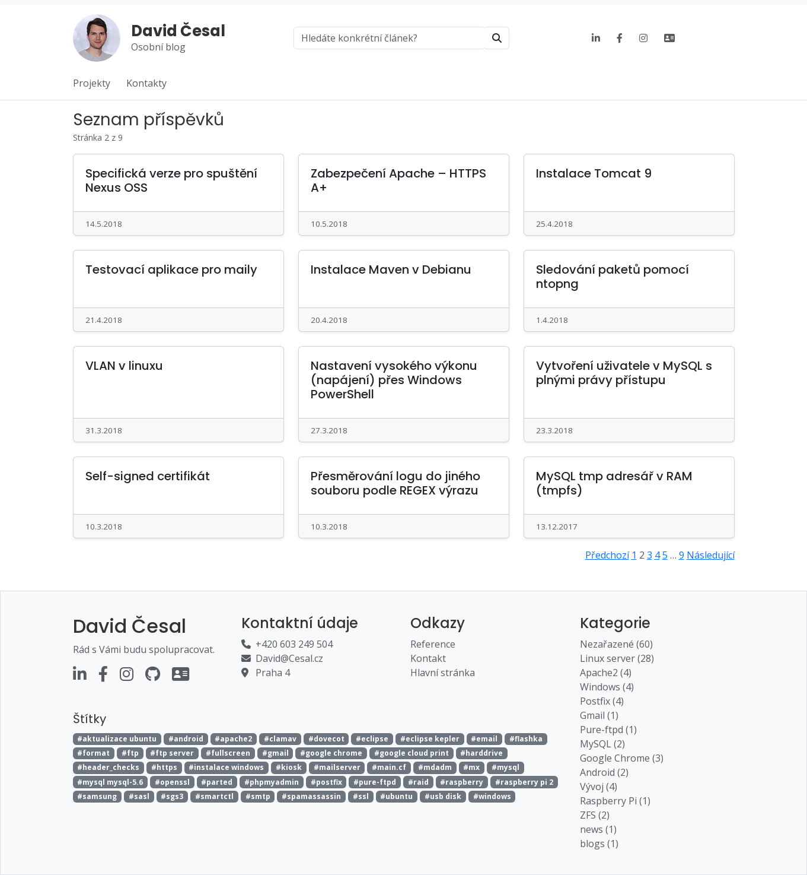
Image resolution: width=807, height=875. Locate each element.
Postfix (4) (602, 701)
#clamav (280, 739)
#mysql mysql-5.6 (110, 782)
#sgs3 (172, 796)
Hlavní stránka (442, 672)
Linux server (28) (617, 658)
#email (484, 739)
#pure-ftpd (374, 782)
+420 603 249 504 (294, 644)
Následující (711, 555)
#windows (492, 796)
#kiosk (289, 767)
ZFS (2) (595, 815)
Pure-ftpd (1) (608, 729)
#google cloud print (411, 753)
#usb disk (443, 796)
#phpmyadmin (271, 782)
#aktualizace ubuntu (117, 739)
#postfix (326, 782)
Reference (432, 644)
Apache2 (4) (605, 672)
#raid (418, 782)
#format (93, 753)
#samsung (97, 796)
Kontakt (428, 658)
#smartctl (214, 796)
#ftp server (172, 753)
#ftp (130, 753)
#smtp (257, 796)
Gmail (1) (599, 715)
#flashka (526, 739)
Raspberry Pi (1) (615, 800)
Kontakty (146, 83)
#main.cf (389, 767)
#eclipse (372, 739)
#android (185, 739)
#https (164, 767)
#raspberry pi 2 (524, 782)
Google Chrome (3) (622, 758)
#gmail (275, 753)
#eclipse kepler (430, 739)
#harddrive (481, 753)
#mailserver (337, 767)
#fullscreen (228, 753)
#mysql (505, 767)
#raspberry (461, 782)
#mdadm (435, 767)
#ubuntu (396, 796)
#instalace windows (226, 767)
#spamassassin (311, 796)
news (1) (598, 829)
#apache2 (233, 739)
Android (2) (604, 772)
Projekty (91, 83)
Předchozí (607, 555)
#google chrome (331, 753)
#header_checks (108, 767)
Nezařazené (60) (616, 644)
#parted (216, 782)
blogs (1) (599, 843)
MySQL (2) (602, 743)
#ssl (361, 796)
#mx (471, 767)
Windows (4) (607, 686)
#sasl (139, 796)
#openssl (172, 782)
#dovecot (326, 739)
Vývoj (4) (598, 786)
